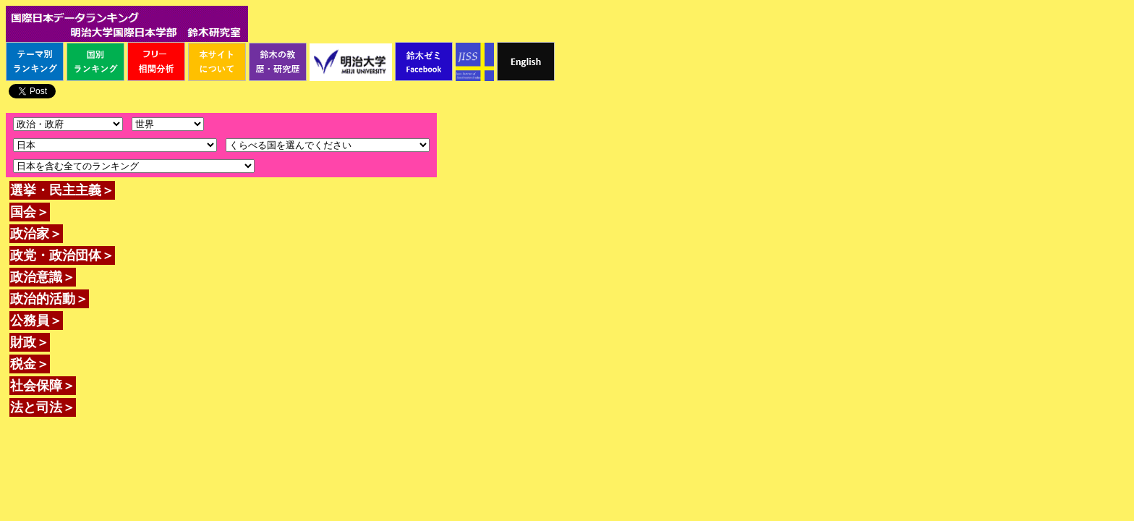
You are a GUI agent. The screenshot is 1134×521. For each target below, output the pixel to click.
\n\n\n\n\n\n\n (168, 124)
